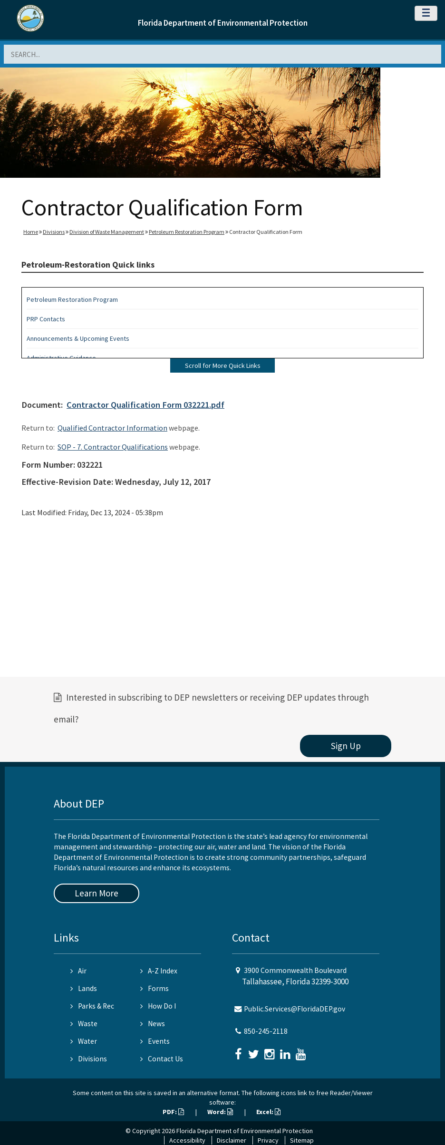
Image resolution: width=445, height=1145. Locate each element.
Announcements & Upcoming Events (78, 338)
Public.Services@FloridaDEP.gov (294, 1008)
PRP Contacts (46, 319)
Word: (220, 1111)
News (152, 1023)
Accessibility (187, 1140)
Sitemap (302, 1140)
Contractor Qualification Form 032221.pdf (145, 404)
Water (83, 1041)
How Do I (158, 1005)
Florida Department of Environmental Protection (223, 23)
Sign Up (346, 745)
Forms (154, 988)
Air (78, 970)
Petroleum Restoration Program (186, 231)
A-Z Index (158, 970)
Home (30, 231)
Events (155, 1041)
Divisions (54, 231)
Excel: (268, 1111)
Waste (83, 1023)
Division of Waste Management (106, 231)
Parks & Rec (92, 1005)
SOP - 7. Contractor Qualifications (113, 447)
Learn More (96, 893)
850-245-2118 (266, 1031)
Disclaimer (231, 1140)
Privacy (268, 1140)
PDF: (173, 1111)
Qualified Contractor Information (112, 428)
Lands (83, 988)
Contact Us (161, 1058)
